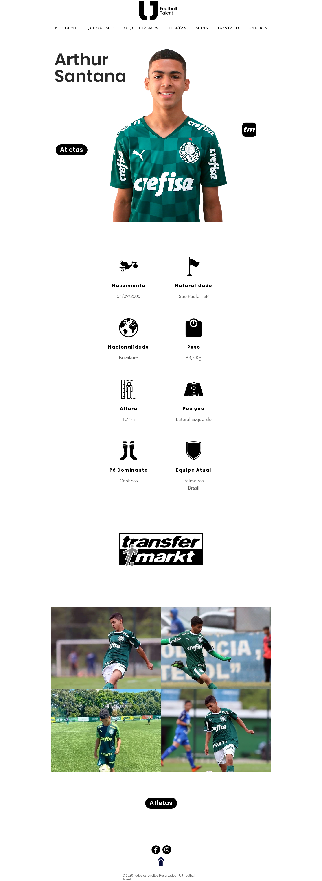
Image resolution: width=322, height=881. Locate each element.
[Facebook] (155, 849)
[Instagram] (166, 849)
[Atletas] (72, 149)
